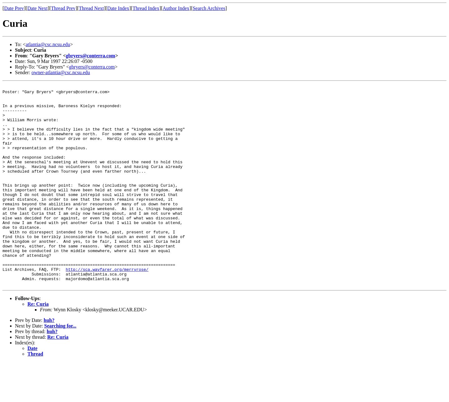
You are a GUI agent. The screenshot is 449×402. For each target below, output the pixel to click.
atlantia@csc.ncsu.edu (48, 44)
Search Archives (209, 8)
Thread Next (91, 8)
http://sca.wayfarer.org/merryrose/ (107, 306)
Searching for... (60, 366)
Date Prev (14, 8)
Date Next (37, 8)
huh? (49, 360)
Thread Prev (63, 8)
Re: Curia (38, 344)
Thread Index (146, 8)
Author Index (176, 8)
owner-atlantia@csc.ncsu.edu (60, 72)
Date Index (118, 8)
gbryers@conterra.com (90, 55)
